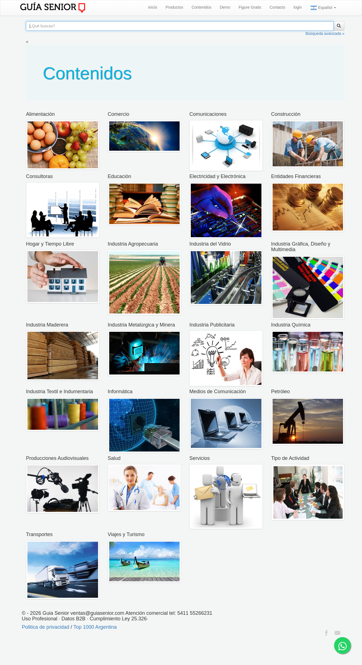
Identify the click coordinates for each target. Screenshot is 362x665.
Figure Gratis (250, 7)
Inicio (152, 7)
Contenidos (201, 7)
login (298, 7)
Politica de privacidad (45, 627)
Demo (225, 7)
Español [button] (323, 7)
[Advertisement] (101, 651)
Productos (174, 7)
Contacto (277, 7)
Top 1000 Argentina (95, 627)
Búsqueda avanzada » (325, 33)
